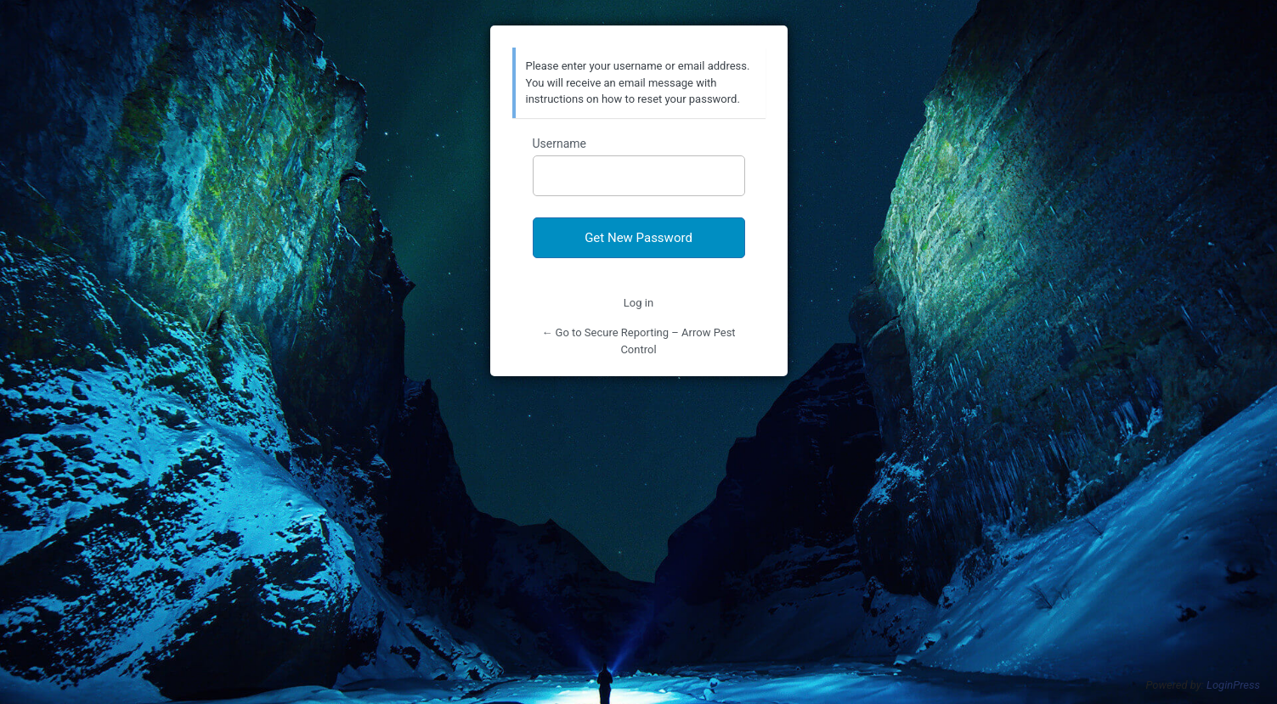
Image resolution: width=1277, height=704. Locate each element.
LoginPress (1233, 685)
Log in (638, 302)
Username (560, 143)
